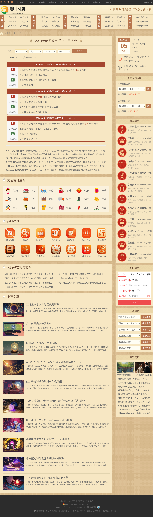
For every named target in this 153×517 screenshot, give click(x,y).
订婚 (15, 190)
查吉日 (79, 51)
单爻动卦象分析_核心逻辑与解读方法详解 (134, 390)
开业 (104, 190)
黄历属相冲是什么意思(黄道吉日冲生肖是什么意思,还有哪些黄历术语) (29, 274)
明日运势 (87, 17)
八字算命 (12, 17)
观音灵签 (44, 17)
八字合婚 (107, 2)
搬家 (68, 199)
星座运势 (63, 2)
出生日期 (123, 296)
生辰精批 (132, 126)
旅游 (51, 190)
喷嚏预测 (109, 25)
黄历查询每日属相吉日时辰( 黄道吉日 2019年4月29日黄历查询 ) (82, 274)
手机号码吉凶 (142, 21)
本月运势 (87, 25)
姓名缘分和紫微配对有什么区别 (44, 381)
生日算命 (24, 17)
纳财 (68, 190)
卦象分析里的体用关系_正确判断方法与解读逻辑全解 (134, 398)
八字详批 (132, 173)
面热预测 (109, 21)
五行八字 (24, 21)
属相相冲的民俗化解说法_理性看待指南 (134, 406)
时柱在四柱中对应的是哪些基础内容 (134, 413)
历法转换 (85, 2)
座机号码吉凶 (142, 17)
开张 (51, 207)
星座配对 (132, 242)
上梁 (86, 207)
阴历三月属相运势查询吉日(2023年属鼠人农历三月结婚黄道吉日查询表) (29, 279)
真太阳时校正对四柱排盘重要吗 (132, 394)
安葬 (86, 199)
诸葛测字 (96, 2)
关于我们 (20, 2)
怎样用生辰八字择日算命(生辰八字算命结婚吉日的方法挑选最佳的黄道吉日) (82, 283)
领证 (68, 207)
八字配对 (132, 219)
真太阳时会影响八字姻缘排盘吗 (132, 379)
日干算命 (12, 21)
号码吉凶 (74, 2)
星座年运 (132, 231)
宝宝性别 (123, 291)
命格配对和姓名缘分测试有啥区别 (45, 458)
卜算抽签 (31, 2)
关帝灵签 (56, 21)
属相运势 (75, 21)
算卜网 (7, 33)
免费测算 (42, 2)
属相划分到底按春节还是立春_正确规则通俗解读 (134, 402)
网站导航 (72, 501)
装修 (15, 207)
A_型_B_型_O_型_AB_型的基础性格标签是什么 (53, 362)
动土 (104, 207)
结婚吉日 (132, 161)
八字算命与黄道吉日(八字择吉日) (74, 278)
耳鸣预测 (121, 17)
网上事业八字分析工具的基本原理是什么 (49, 420)
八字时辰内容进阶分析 (39, 323)
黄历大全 (121, 21)
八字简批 (12, 25)
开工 (15, 199)
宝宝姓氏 (123, 285)
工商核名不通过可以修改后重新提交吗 (134, 383)
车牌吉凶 (132, 138)
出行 (33, 199)
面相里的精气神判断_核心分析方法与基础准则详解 (134, 410)
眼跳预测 (109, 17)
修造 (33, 207)
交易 (104, 199)
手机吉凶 (132, 184)
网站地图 (63, 501)
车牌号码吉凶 (142, 25)
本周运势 (87, 21)
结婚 (86, 190)
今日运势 (75, 25)
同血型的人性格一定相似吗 (41, 342)
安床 (51, 199)
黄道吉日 (17, 33)
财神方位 (52, 2)
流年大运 (132, 196)
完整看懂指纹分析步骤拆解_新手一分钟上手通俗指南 (56, 400)
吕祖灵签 (44, 25)
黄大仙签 (56, 25)
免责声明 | (81, 501)
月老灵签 (44, 21)
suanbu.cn (147, 2)
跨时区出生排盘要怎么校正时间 (132, 386)
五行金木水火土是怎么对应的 (42, 304)
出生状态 (123, 280)
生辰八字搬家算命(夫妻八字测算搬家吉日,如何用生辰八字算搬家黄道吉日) (29, 283)
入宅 (33, 190)
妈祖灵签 (56, 17)
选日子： (10, 51)
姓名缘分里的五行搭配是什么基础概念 (47, 439)
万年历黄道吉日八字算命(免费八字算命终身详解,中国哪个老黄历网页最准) (29, 287)
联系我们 (89, 501)
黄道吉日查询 (16, 180)
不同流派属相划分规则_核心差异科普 (47, 477)
